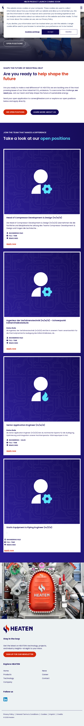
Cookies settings (32, 32)
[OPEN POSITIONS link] (14, 43)
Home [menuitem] (6, 671)
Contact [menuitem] (45, 678)
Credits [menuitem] (60, 714)
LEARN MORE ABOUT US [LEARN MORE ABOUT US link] (44, 112)
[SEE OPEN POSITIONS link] (15, 112)
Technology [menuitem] (8, 678)
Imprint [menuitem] (52, 714)
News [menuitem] (44, 671)
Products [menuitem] (7, 674)
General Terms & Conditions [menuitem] (27, 714)
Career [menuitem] (45, 674)
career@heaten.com (40, 98)
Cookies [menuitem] (44, 714)
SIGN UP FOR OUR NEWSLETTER (19, 654)
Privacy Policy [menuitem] (8, 714)
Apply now (11, 244)
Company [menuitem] (7, 682)
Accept (50, 32)
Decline (68, 32)
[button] (80, 7)
